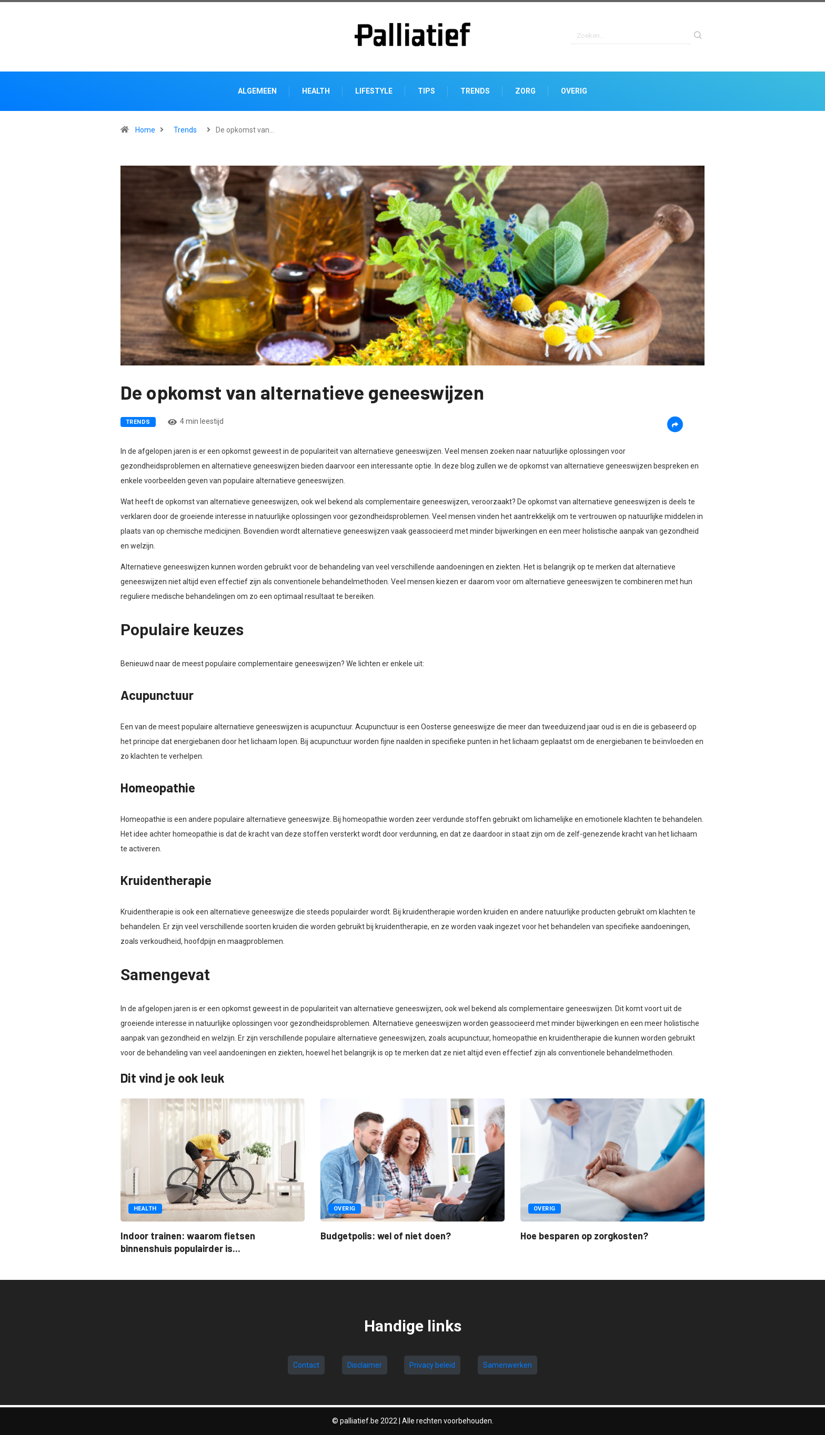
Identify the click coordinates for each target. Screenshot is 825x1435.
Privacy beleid (432, 1367)
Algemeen (257, 93)
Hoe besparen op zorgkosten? (584, 1238)
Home (145, 132)
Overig (574, 93)
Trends (475, 93)
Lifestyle (374, 93)
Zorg (525, 93)
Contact (306, 1367)
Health (316, 93)
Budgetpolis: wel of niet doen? (385, 1238)
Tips (426, 93)
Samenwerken (507, 1367)
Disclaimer (364, 1367)
